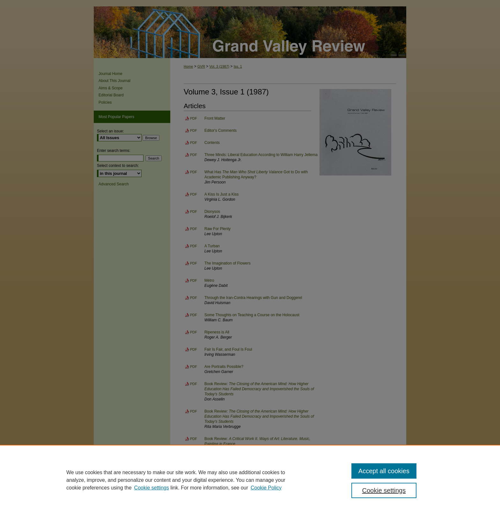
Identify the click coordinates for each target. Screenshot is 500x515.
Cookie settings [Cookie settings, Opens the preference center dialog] (384, 490)
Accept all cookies (383, 470)
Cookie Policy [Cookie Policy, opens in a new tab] (266, 487)
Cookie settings (151, 487)
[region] (250, 480)
